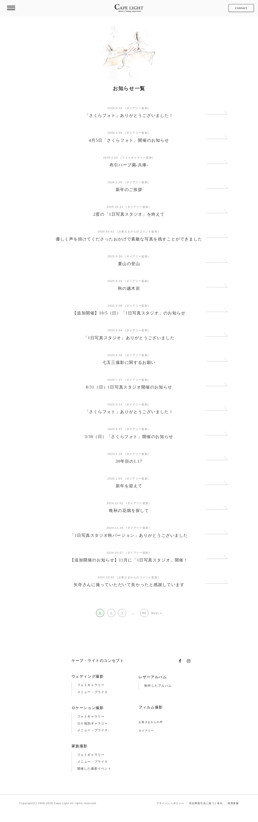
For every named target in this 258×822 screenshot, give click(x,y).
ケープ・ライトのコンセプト (98, 661)
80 (144, 613)
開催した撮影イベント (94, 768)
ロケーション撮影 (88, 708)
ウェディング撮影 (88, 676)
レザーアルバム (153, 677)
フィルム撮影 (151, 707)
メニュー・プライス (92, 692)
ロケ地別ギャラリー (92, 723)
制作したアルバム (158, 685)
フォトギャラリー (91, 685)
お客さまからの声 (151, 722)
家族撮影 (80, 746)
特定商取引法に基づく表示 (206, 803)
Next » (156, 613)
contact (241, 8)
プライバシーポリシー (170, 803)
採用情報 (233, 803)
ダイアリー (146, 730)
